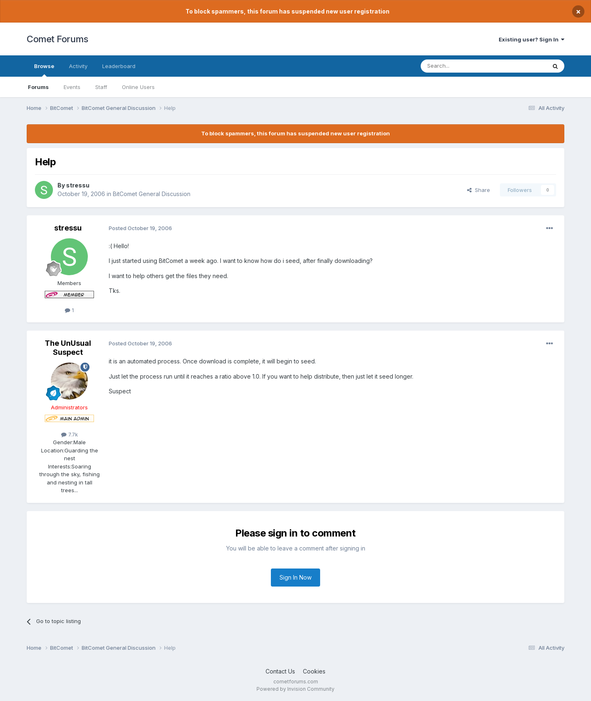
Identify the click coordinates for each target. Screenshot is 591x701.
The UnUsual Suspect (68, 347)
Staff (101, 87)
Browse (44, 70)
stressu (77, 185)
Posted (140, 228)
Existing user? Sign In (531, 39)
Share (478, 190)
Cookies (314, 671)
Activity (78, 66)
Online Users (138, 87)
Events (72, 87)
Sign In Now (295, 577)
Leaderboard (118, 66)
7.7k (69, 434)
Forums (38, 87)
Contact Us (280, 671)
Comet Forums (57, 39)
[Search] (462, 66)
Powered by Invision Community (295, 689)
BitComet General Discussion (151, 193)
